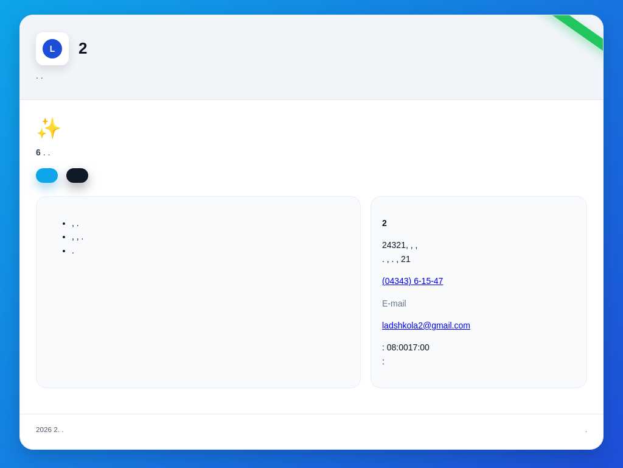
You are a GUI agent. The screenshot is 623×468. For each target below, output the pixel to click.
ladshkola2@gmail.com (426, 325)
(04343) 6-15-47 (412, 281)
